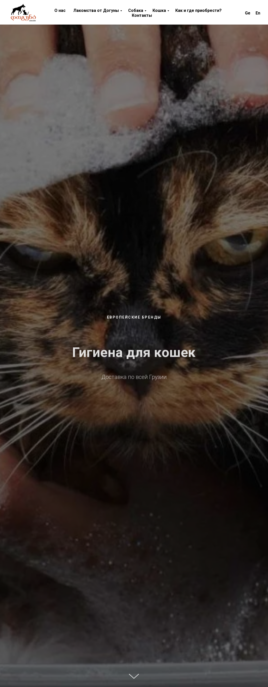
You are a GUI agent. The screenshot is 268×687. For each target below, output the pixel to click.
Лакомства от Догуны (96, 10)
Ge (247, 13)
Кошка (159, 10)
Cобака (135, 10)
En (258, 13)
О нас (60, 10)
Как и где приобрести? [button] (198, 10)
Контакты (142, 15)
